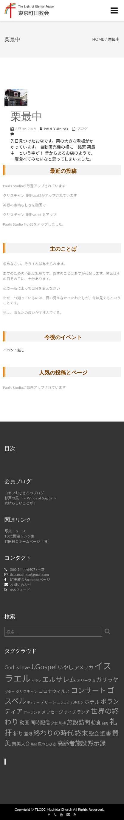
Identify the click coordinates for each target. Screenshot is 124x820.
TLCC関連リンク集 (19, 536)
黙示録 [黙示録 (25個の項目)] (97, 743)
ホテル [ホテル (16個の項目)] (92, 702)
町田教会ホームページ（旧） (27, 541)
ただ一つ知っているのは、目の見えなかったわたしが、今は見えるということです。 (62, 300)
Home (98, 39)
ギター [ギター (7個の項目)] (9, 692)
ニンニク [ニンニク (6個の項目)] (63, 702)
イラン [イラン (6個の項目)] (36, 680)
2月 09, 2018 (25, 128)
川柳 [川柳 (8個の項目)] (62, 723)
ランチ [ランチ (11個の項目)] (83, 712)
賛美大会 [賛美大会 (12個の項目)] (21, 743)
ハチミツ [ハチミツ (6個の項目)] (77, 702)
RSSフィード (20, 590)
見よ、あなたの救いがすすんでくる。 (33, 312)
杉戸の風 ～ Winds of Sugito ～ (30, 498)
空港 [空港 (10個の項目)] (28, 733)
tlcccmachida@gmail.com (29, 574)
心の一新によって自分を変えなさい (31, 288)
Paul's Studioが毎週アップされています (34, 387)
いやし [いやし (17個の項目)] (66, 667)
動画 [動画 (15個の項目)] (24, 723)
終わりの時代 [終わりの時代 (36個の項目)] (53, 733)
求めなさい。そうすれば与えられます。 (35, 264)
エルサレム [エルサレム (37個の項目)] (59, 679)
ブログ (82, 128)
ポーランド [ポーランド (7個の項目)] (32, 712)
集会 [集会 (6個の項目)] (34, 744)
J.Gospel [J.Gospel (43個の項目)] (44, 666)
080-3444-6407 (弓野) (27, 569)
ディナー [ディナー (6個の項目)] (33, 702)
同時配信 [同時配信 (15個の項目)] (40, 723)
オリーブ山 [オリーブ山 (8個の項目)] (86, 680)
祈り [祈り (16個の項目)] (18, 733)
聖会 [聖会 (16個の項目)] (94, 733)
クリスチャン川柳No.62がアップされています (40, 195)
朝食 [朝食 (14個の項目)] (95, 722)
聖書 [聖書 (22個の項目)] (105, 733)
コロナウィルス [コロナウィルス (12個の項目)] (54, 691)
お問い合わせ (20, 584)
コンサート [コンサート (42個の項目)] (88, 690)
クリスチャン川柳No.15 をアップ (30, 214)
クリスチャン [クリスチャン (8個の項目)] (27, 691)
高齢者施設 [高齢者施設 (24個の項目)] (72, 743)
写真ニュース (15, 531)
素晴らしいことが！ (20, 503)
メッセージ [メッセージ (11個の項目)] (52, 712)
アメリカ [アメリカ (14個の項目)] (83, 667)
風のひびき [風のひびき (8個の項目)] (47, 744)
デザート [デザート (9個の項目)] (48, 702)
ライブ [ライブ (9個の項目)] (70, 712)
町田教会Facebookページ (30, 579)
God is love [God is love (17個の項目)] (17, 667)
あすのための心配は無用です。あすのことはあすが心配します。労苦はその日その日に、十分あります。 (61, 276)
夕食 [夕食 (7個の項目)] (54, 723)
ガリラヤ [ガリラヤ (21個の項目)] (107, 679)
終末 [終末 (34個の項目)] (81, 733)
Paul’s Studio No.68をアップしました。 (34, 224)
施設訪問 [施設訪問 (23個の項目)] (78, 722)
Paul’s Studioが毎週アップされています (34, 186)
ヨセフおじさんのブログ (24, 493)
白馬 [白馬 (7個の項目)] (105, 723)
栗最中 (26, 117)
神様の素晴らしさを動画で (24, 205)
